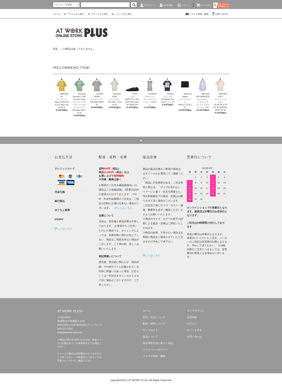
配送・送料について (154, 323)
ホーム (57, 14)
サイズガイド (150, 330)
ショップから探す (121, 14)
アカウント (148, 5)
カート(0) (203, 5)
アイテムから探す (73, 14)
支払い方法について (154, 317)
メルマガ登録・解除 (197, 14)
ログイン (183, 5)
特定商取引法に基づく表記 (158, 343)
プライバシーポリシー (155, 349)
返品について (150, 336)
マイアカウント (195, 310)
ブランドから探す (97, 14)
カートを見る (194, 330)
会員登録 (166, 5)
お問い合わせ (219, 14)
